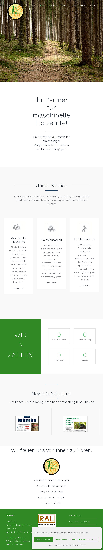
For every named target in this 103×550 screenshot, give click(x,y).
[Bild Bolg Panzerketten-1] (75, 416)
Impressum (81, 545)
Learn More (18, 288)
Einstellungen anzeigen (88, 539)
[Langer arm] (27, 416)
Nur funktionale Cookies (65, 539)
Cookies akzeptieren (44, 539)
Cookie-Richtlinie (54, 545)
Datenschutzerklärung (68, 545)
